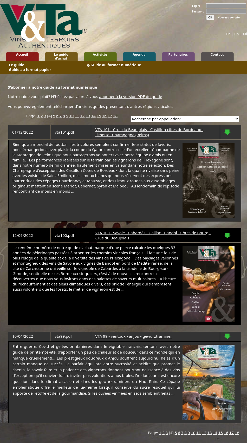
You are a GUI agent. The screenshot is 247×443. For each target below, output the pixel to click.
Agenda (139, 54)
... (72, 191)
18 (115, 115)
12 (82, 115)
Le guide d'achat (61, 56)
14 (93, 115)
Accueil (22, 54)
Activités (100, 54)
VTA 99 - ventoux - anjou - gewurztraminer (133, 336)
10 (71, 115)
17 (110, 115)
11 (77, 115)
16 (104, 115)
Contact (217, 54)
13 (88, 115)
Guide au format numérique (115, 65)
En (236, 33)
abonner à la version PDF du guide (130, 96)
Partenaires (178, 54)
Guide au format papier (30, 70)
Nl (245, 33)
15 (99, 115)
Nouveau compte (229, 17)
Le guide (16, 65)
